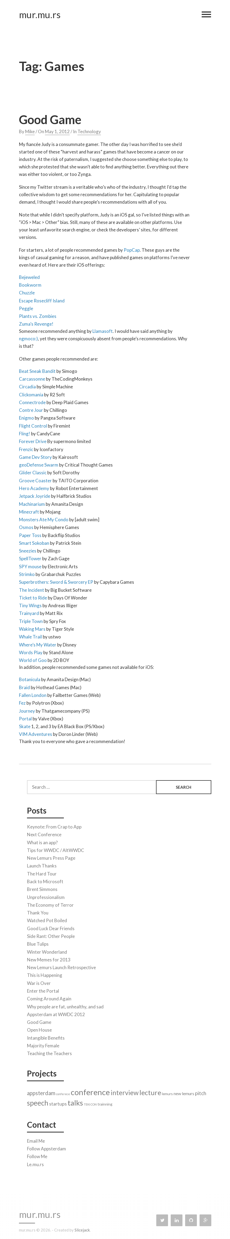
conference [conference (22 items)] (90, 1090)
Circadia (27, 385)
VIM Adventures (35, 733)
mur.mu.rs (40, 16)
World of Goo (33, 659)
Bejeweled (29, 276)
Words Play (30, 651)
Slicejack (82, 1230)
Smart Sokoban (34, 541)
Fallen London (32, 694)
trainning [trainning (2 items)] (105, 1103)
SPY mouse (30, 565)
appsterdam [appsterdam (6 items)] (41, 1091)
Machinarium (32, 503)
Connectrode (32, 401)
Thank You (37, 911)
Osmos (26, 526)
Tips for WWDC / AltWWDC (55, 849)
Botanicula (29, 678)
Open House (39, 1029)
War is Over (39, 982)
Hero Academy (34, 487)
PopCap (132, 248)
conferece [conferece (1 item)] (63, 1092)
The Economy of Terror (50, 903)
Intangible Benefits (46, 1036)
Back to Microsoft (45, 880)
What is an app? (42, 841)
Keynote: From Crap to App (54, 825)
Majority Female (43, 1044)
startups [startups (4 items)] (58, 1103)
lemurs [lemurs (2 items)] (167, 1092)
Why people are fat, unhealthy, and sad (65, 1005)
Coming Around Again (49, 997)
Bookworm (30, 283)
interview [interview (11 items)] (125, 1091)
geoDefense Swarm (38, 464)
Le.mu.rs (35, 1163)
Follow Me (37, 1155)
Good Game (50, 118)
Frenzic (26, 448)
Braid (24, 686)
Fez (22, 702)
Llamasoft (102, 330)
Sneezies (27, 550)
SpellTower (30, 557)
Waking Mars (32, 627)
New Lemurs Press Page (51, 857)
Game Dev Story (35, 456)
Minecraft (29, 510)
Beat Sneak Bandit (37, 370)
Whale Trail (30, 635)
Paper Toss (30, 534)
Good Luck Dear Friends (51, 927)
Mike (30, 130)
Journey (27, 709)
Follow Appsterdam (46, 1147)
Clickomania (31, 393)
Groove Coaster (35, 479)
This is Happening (44, 974)
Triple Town (31, 620)
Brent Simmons (42, 888)
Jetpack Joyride (34, 495)
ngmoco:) (28, 337)
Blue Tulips (38, 943)
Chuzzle (27, 291)
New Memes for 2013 (49, 958)
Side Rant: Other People (51, 935)
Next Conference (44, 833)
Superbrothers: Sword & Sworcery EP (56, 581)
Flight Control (33, 424)
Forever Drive (32, 440)
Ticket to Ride (33, 596)
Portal (25, 717)
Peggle (26, 307)
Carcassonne (32, 377)
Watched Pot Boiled (47, 919)
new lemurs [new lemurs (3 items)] (184, 1092)
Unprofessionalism (46, 896)
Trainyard (29, 612)
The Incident (31, 588)
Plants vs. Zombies (37, 315)
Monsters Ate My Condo (43, 518)
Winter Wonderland (47, 950)
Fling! (24, 432)
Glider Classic (32, 471)
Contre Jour (31, 409)
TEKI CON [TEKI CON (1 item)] (90, 1103)
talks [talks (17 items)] (75, 1101)
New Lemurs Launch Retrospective (61, 966)
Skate (24, 725)
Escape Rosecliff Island (42, 299)
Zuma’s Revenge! (36, 323)
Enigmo (26, 417)
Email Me (36, 1139)
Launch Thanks (42, 864)
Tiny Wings (30, 604)
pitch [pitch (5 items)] (200, 1092)
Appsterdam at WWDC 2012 (56, 1013)
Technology (89, 130)
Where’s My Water (37, 643)
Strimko (27, 573)
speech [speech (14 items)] (37, 1102)
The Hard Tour (42, 872)
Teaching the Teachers (49, 1052)
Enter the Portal (43, 989)
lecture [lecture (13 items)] (150, 1091)
